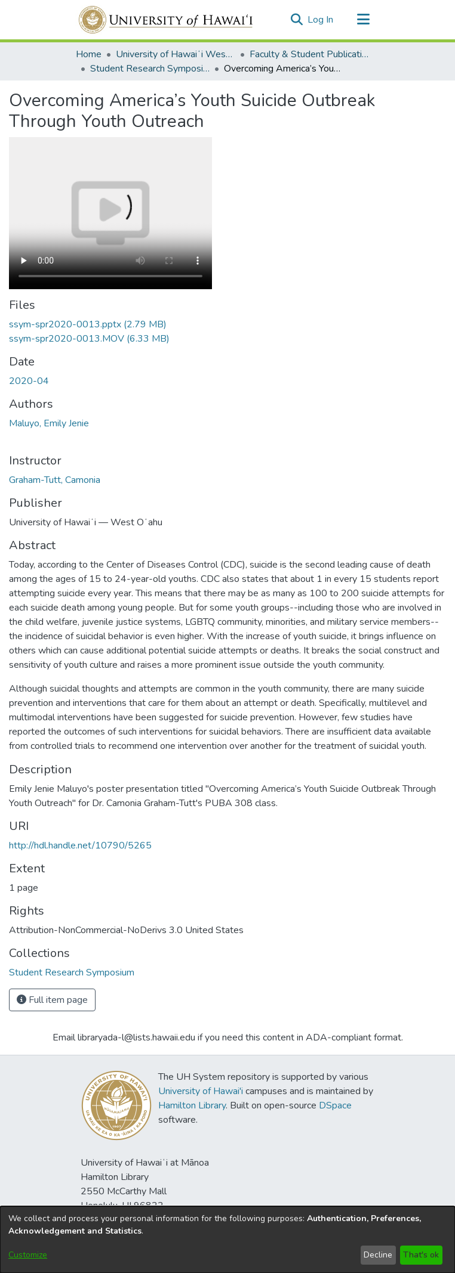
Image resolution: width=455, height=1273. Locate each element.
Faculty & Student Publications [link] (309, 54)
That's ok (421, 1254)
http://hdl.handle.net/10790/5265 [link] (80, 845)
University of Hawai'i (200, 1091)
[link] (88, 324)
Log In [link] (321, 19)
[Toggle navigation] (363, 19)
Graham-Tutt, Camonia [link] (54, 480)
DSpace (335, 1105)
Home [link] (89, 54)
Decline (378, 1254)
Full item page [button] (52, 999)
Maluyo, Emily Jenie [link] (49, 423)
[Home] (166, 20)
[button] (296, 20)
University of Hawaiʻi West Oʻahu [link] (175, 54)
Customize (27, 1254)
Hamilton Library (192, 1105)
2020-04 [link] (29, 381)
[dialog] (227, 1239)
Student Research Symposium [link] (150, 68)
